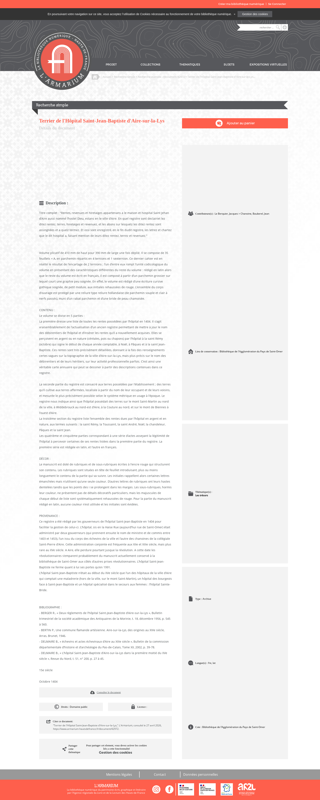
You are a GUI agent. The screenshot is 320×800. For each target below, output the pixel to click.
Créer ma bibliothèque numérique (241, 4)
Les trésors (201, 495)
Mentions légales (119, 774)
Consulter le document (109, 692)
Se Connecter (277, 4)
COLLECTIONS (150, 65)
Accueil (107, 77)
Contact (160, 774)
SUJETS (229, 65)
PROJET (111, 65)
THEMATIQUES (189, 65)
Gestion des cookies (255, 14)
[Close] (234, 14)
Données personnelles (200, 774)
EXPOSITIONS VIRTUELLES (268, 65)
